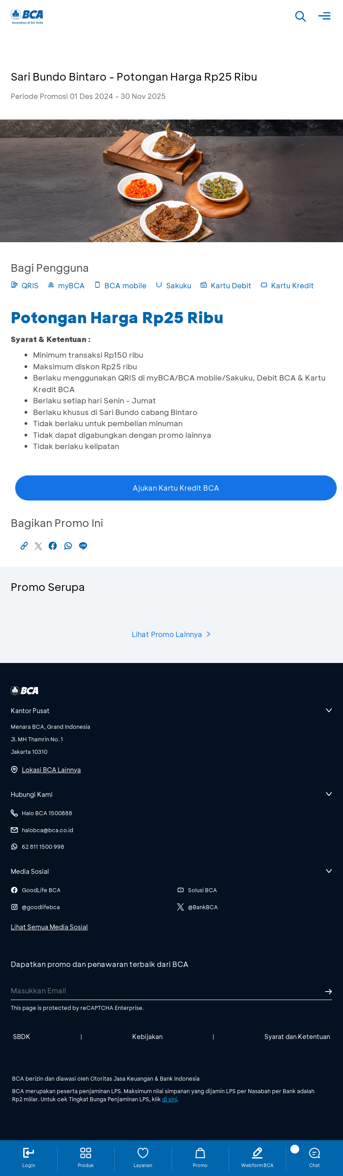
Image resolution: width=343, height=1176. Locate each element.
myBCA (66, 285)
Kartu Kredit (287, 285)
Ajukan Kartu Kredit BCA (176, 487)
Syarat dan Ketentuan (297, 1036)
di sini (169, 1099)
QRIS (24, 285)
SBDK (21, 1036)
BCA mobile (120, 285)
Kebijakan (147, 1036)
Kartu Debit (225, 285)
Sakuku (173, 285)
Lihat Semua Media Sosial (49, 927)
